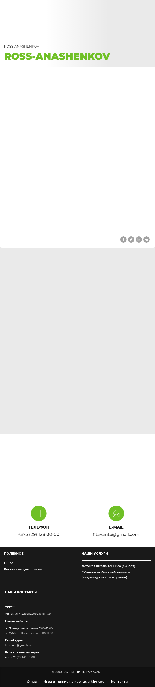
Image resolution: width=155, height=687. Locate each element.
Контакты (119, 682)
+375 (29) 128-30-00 (23, 657)
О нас (8, 563)
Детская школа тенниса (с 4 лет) (108, 566)
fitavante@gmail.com (19, 645)
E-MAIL (116, 527)
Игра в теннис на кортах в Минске (73, 682)
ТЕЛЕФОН (38, 527)
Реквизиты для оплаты (23, 569)
